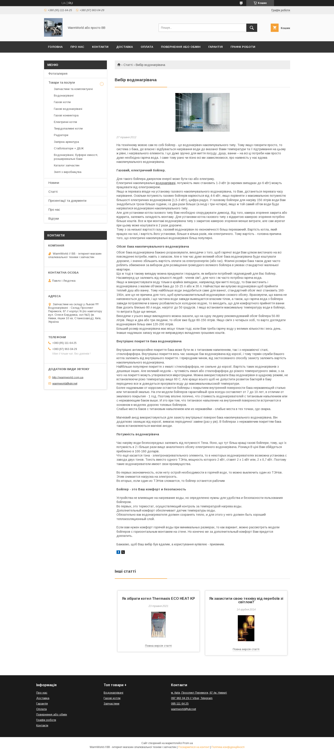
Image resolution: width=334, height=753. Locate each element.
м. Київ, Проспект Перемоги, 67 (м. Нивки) (199, 692)
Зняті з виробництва (67, 172)
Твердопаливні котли (68, 128)
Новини (53, 182)
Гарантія (215, 46)
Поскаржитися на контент (193, 747)
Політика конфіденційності (228, 747)
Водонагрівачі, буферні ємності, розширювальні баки (76, 156)
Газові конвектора (66, 115)
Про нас (77, 46)
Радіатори (61, 135)
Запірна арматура (66, 141)
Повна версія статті (158, 645)
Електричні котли (65, 122)
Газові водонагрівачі (68, 108)
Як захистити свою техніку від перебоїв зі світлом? (246, 600)
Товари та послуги (61, 82)
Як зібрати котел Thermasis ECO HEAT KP (158, 598)
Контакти (100, 46)
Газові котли (62, 102)
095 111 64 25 (179, 703)
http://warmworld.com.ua (67, 377)
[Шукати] (251, 28)
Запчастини (111, 703)
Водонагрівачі (64, 95)
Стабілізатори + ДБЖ (69, 148)
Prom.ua (188, 743)
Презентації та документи (67, 200)
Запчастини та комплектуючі (73, 89)
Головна (55, 46)
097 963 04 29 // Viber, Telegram (191, 698)
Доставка (124, 46)
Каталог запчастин (66, 165)
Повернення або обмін (180, 46)
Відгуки (53, 218)
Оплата (147, 46)
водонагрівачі (165, 183)
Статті (128, 65)
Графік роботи (243, 46)
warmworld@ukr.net (64, 383)
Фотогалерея (57, 73)
